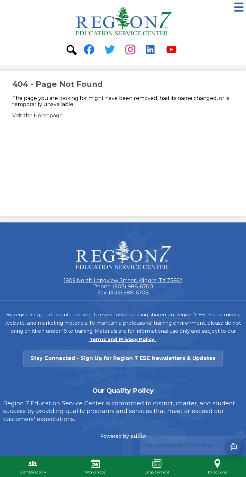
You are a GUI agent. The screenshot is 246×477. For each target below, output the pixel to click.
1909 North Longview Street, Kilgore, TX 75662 (123, 280)
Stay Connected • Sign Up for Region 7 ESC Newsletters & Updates (123, 358)
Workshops (95, 466)
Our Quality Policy (123, 390)
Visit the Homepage (37, 116)
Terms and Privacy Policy (122, 339)
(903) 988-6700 (133, 287)
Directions (217, 466)
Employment (156, 466)
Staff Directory (32, 466)
